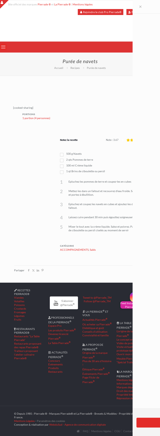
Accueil (58, 67)
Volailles (19, 300)
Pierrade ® (44, 4)
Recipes (75, 67)
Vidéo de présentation (130, 342)
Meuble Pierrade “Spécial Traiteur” (128, 359)
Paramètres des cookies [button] (51, 420)
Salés (93, 249)
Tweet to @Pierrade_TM (97, 296)
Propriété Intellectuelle (130, 393)
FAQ (85, 430)
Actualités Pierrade (95, 319)
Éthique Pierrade (93, 368)
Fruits (17, 318)
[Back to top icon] (141, 428)
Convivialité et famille (95, 334)
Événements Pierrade (96, 373)
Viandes (19, 296)
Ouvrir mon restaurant (130, 353)
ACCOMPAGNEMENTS (74, 249)
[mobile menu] (3, 47)
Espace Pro (55, 325)
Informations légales (129, 382)
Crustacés (20, 307)
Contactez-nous (132, 430)
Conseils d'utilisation (95, 330)
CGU (117, 430)
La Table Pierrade (59, 342)
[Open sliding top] (4, 4)
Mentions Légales (24, 420)
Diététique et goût (93, 327)
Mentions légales (83, 4)
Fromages (20, 311)
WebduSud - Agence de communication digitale (77, 423)
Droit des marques (128, 390)
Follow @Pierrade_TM (97, 300)
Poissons (19, 304)
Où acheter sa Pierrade (97, 323)
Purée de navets (96, 67)
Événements (55, 363)
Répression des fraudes (130, 397)
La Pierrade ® (62, 4)
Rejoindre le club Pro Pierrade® (100, 12)
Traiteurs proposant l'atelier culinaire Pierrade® (26, 353)
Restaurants (55, 371)
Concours (54, 360)
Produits (53, 367)
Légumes (19, 315)
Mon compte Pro (140, 12)
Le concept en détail (128, 338)
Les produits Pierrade (62, 329)
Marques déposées (128, 386)
